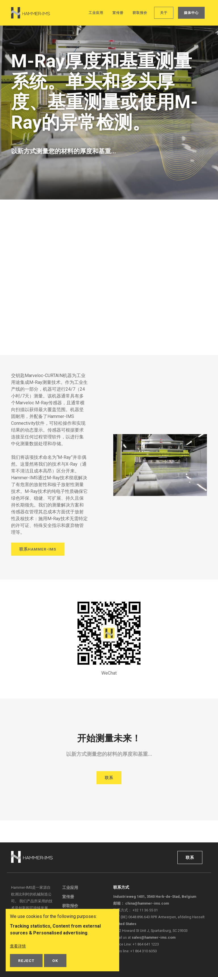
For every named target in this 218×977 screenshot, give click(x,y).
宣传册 (117, 13)
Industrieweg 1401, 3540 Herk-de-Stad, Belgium (154, 896)
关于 (163, 13)
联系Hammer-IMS (37, 550)
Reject (26, 960)
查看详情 (19, 946)
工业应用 (96, 13)
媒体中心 (191, 13)
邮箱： (141, 903)
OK (55, 960)
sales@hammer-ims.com (153, 937)
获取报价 (140, 13)
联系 (109, 777)
